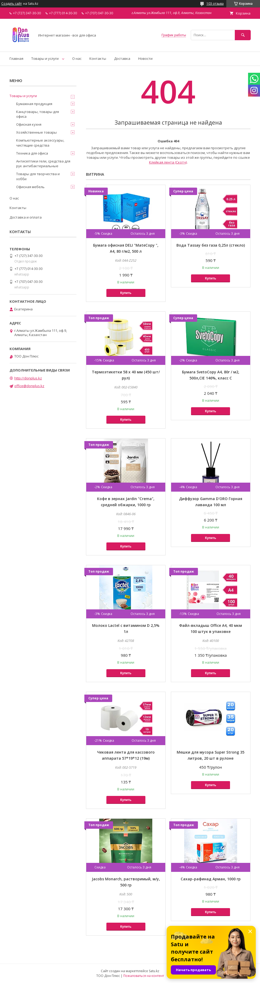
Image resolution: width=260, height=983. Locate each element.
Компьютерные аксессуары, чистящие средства (40, 142)
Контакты (97, 58)
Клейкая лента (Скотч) (168, 162)
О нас (76, 58)
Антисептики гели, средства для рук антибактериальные (43, 163)
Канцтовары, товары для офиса (37, 114)
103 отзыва (215, 3)
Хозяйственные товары (36, 132)
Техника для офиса (32, 153)
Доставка (122, 58)
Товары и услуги (45, 58)
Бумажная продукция (34, 103)
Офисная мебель (30, 186)
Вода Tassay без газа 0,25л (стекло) (210, 245)
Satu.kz (154, 971)
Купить (125, 293)
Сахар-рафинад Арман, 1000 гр (211, 878)
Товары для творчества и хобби (38, 176)
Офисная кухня (28, 124)
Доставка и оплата (26, 217)
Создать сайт (11, 4)
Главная (16, 58)
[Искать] (243, 35)
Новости (145, 58)
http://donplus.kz (28, 378)
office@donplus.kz (29, 386)
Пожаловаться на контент (143, 975)
